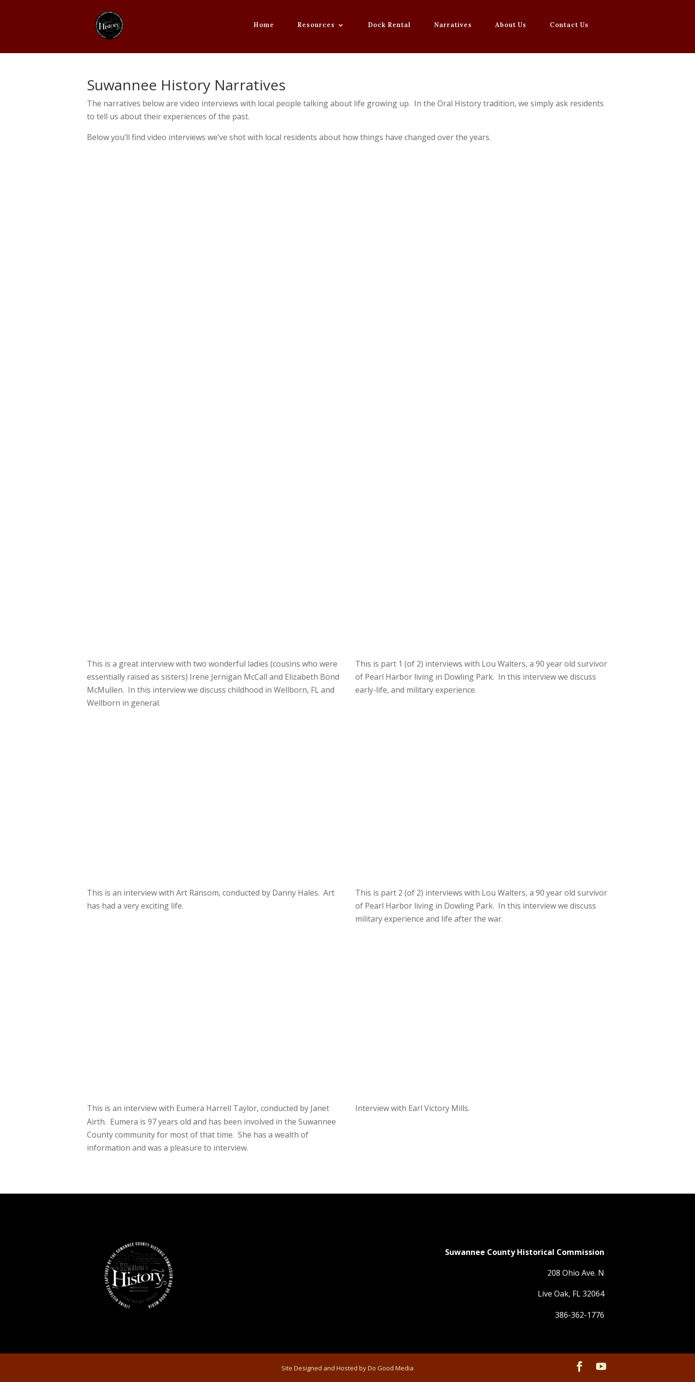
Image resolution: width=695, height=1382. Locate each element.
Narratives (453, 25)
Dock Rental (389, 25)
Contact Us (569, 25)
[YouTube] (601, 1367)
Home (263, 25)
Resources (316, 25)
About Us (511, 25)
